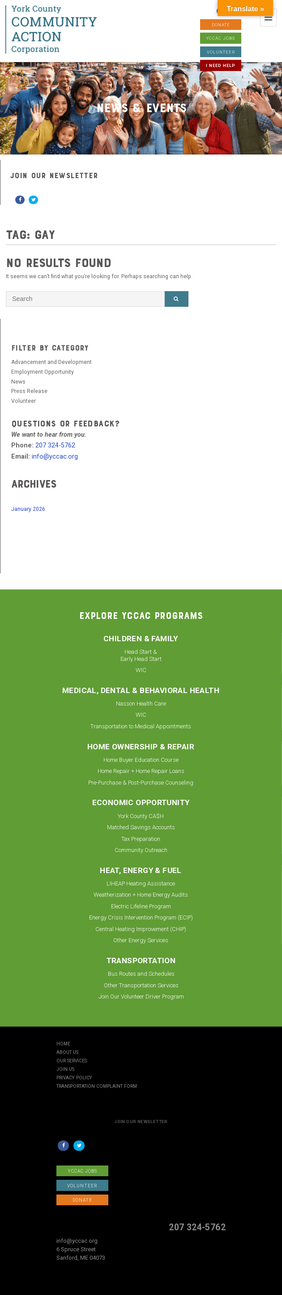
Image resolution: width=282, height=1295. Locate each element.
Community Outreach (141, 850)
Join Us (65, 1069)
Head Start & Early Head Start (141, 655)
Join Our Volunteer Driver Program (141, 996)
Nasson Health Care (141, 703)
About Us (67, 1052)
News (18, 382)
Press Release (29, 391)
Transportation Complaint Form (96, 1086)
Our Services (71, 1061)
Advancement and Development (51, 362)
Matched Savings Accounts (141, 827)
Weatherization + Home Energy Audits (141, 894)
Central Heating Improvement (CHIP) (140, 929)
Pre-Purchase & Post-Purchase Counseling (140, 782)
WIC (141, 670)
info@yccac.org (55, 456)
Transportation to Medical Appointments (140, 726)
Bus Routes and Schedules (141, 973)
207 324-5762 (55, 445)
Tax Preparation (140, 838)
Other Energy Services (140, 940)
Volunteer (23, 401)
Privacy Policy (74, 1078)
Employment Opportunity (42, 372)
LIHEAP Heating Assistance (141, 883)
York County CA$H (141, 816)
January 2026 (28, 509)
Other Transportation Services (141, 985)
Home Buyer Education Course (141, 759)
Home (63, 1044)
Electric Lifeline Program (141, 906)
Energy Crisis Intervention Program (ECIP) (141, 917)
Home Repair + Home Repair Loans (141, 771)
